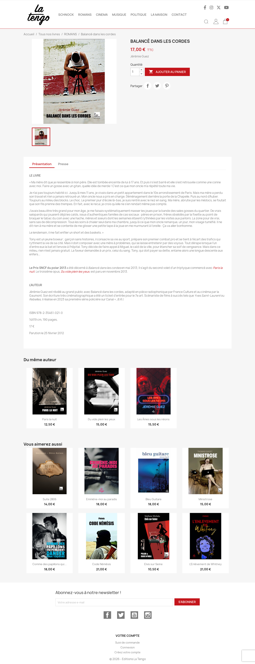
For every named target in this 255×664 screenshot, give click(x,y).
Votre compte (128, 636)
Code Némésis (101, 564)
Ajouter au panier (167, 71)
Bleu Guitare (154, 499)
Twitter (121, 615)
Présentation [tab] (42, 164)
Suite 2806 (49, 499)
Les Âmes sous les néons (153, 419)
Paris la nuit (49, 419)
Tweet (157, 85)
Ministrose (205, 499)
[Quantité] (134, 72)
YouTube (134, 615)
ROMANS (85, 15)
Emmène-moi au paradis (101, 499)
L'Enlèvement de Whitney (205, 564)
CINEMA (102, 15)
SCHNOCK (66, 15)
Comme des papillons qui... (49, 564)
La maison (159, 15)
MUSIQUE (119, 15)
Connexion (127, 647)
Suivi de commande (127, 642)
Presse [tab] (63, 164)
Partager (147, 85)
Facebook (107, 615)
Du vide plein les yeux (75, 272)
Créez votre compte (127, 652)
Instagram (148, 615)
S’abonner (187, 602)
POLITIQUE (139, 15)
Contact (179, 15)
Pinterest (166, 85)
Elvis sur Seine (153, 564)
